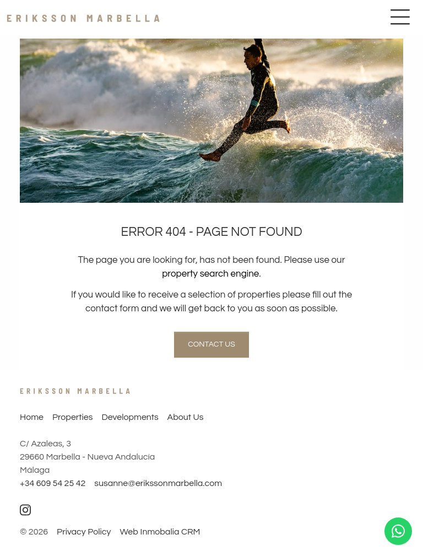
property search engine (210, 274)
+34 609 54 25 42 (52, 483)
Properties (72, 417)
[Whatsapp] (398, 531)
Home (32, 417)
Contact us (211, 344)
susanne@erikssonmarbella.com (158, 483)
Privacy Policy (84, 531)
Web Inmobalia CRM (160, 531)
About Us (185, 417)
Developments (129, 417)
